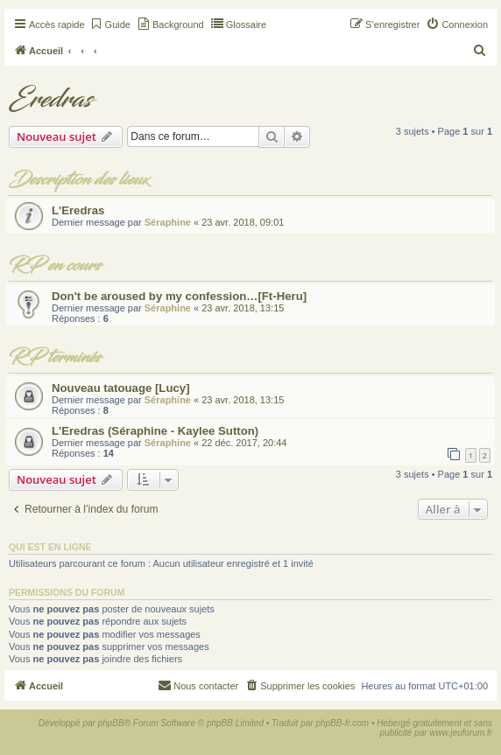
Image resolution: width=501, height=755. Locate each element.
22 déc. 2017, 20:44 (243, 442)
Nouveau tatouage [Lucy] (121, 388)
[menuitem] (110, 24)
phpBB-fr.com (342, 723)
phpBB (111, 723)
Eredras (50, 100)
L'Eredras (78, 210)
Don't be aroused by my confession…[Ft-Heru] (179, 296)
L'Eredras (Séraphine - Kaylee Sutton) (155, 430)
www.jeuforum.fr (460, 733)
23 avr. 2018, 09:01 (242, 222)
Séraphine (168, 222)
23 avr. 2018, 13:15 (242, 308)
